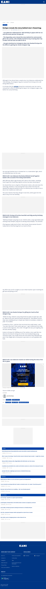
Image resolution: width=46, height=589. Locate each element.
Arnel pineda (15, 402)
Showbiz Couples (15, 399)
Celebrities (4, 453)
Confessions (4, 467)
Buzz (8, 22)
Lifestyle (12, 22)
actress (16, 86)
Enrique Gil (8, 399)
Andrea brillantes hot (23, 402)
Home (4, 22)
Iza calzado (8, 402)
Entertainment (3, 504)
